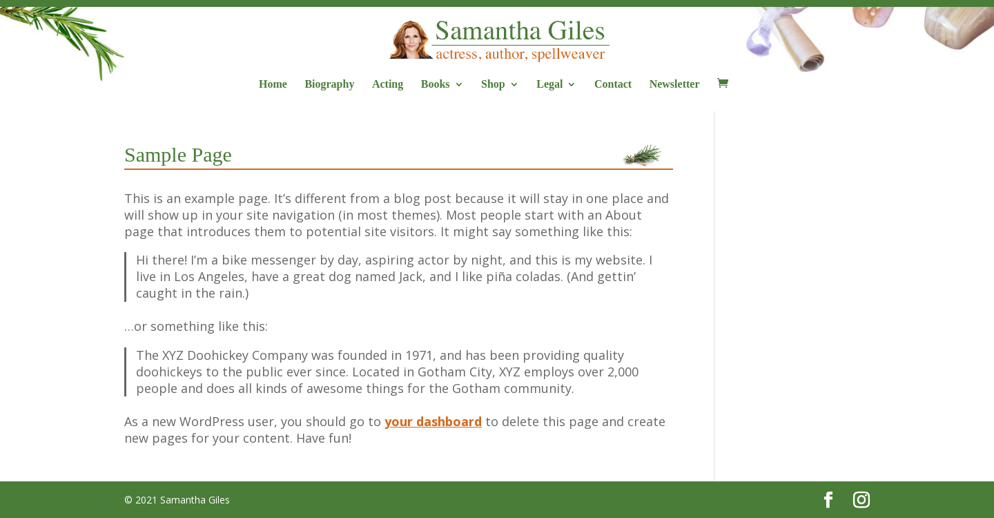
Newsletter (675, 84)
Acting (387, 84)
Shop (493, 84)
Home (273, 84)
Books (435, 84)
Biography (329, 84)
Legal (549, 84)
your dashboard (433, 421)
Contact (613, 84)
